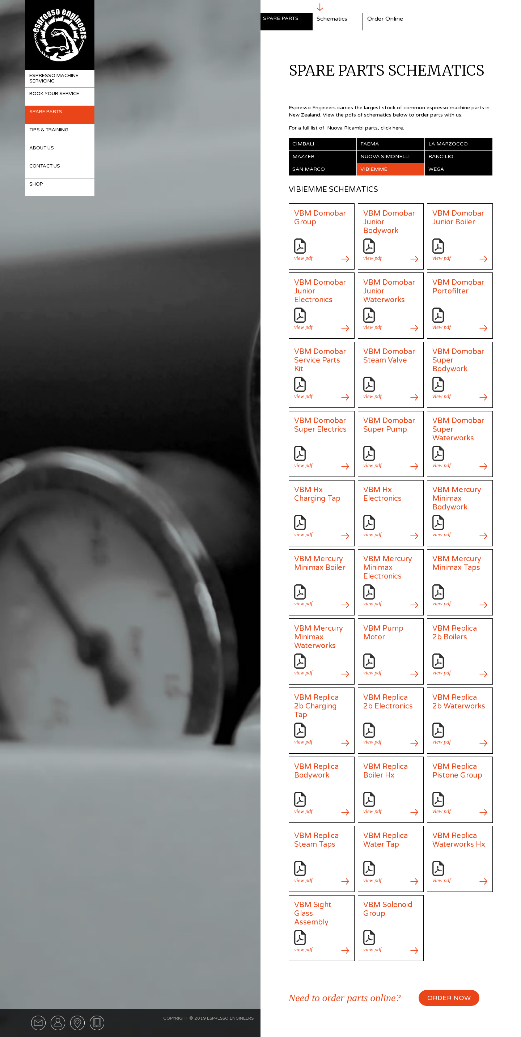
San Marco (308, 169)
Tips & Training (48, 130)
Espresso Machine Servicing (54, 78)
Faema (369, 144)
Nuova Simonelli (385, 156)
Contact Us (44, 166)
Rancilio (440, 156)
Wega (436, 169)
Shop (36, 184)
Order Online (385, 18)
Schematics (332, 18)
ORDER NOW (449, 998)
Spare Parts (45, 112)
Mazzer (303, 156)
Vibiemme (373, 169)
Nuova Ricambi (345, 128)
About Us (41, 148)
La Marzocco (448, 144)
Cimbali (303, 144)
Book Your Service (54, 94)
